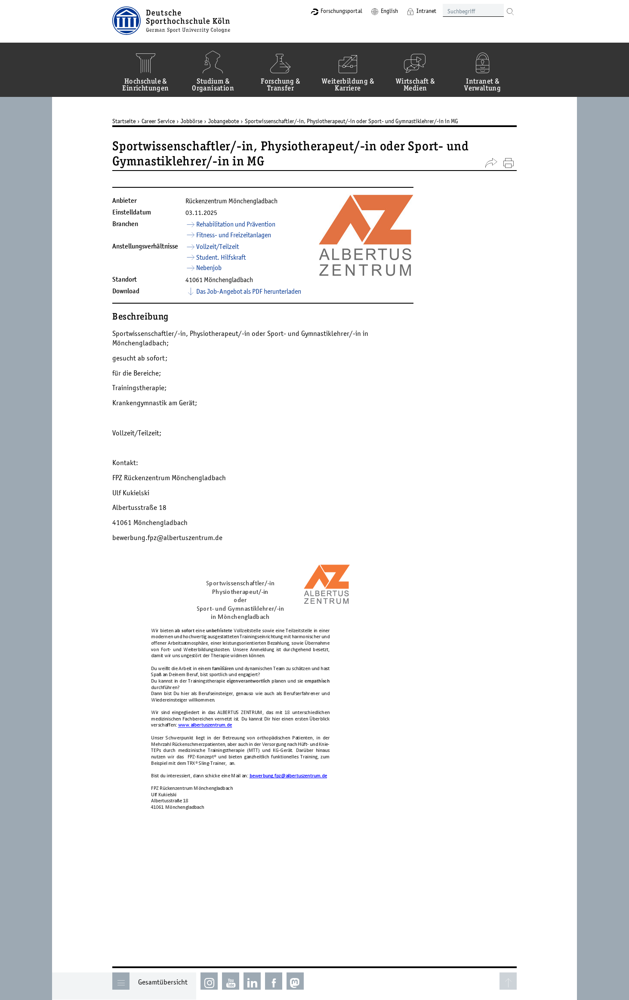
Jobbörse (191, 121)
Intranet (426, 10)
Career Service (158, 121)
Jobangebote (223, 121)
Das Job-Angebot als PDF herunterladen (248, 291)
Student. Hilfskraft (221, 257)
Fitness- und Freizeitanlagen (233, 235)
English (389, 10)
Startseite (124, 121)
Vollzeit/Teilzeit (217, 246)
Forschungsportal (341, 10)
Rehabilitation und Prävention (235, 224)
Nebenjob (209, 267)
